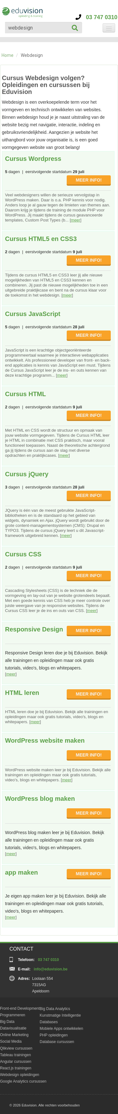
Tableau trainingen (15, 1055)
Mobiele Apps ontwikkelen (61, 1028)
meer (75, 220)
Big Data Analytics (55, 1009)
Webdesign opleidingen (19, 1075)
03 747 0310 (96, 17)
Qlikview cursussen (16, 1048)
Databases (49, 1022)
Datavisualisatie (13, 1028)
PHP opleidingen (54, 1035)
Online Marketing (14, 1035)
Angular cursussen (15, 1061)
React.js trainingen (15, 1068)
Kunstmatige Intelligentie (60, 1015)
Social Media (11, 1041)
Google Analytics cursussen (23, 1081)
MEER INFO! (89, 180)
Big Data (7, 1021)
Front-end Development (20, 1008)
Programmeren (12, 1015)
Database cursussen (57, 1042)
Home (8, 55)
